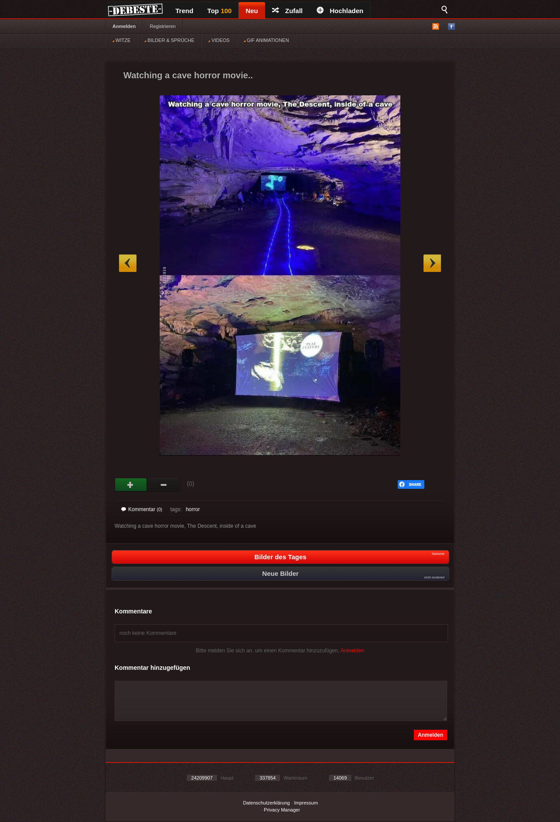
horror (193, 509)
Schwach (163, 485)
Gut (131, 485)
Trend (184, 10)
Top (219, 10)
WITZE (121, 40)
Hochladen (340, 10)
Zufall (287, 10)
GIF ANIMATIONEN (266, 40)
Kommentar (141, 509)
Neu (251, 10)
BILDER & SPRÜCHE (169, 40)
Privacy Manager (282, 809)
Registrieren (162, 26)
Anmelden (124, 26)
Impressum (306, 802)
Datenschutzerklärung (266, 802)
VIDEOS (219, 40)
